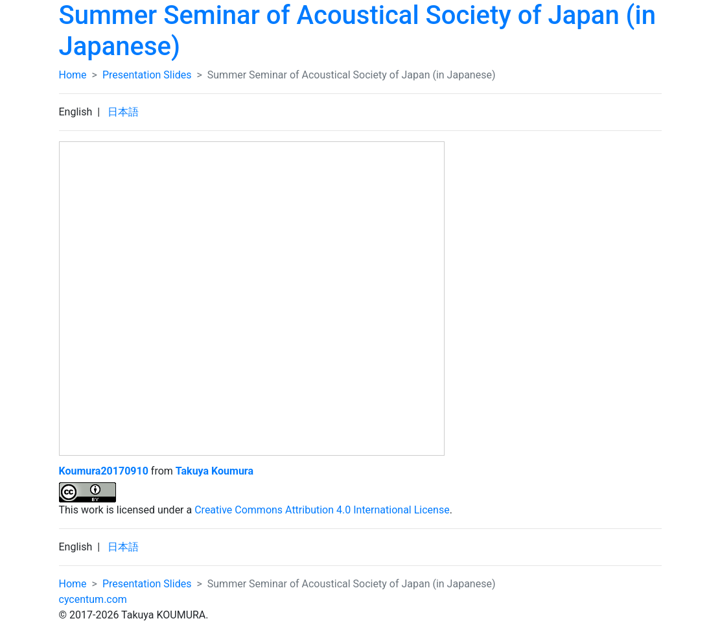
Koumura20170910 (103, 471)
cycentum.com (93, 599)
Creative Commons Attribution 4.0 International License (321, 510)
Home (73, 75)
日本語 (123, 112)
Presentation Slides (146, 75)
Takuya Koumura (214, 471)
